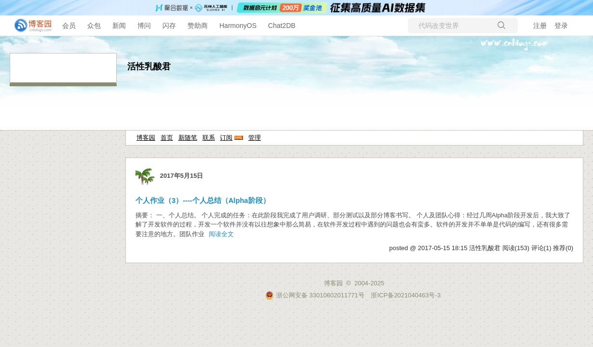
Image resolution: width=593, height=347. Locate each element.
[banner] (29, 25)
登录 (561, 25)
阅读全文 (221, 234)
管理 (254, 137)
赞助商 (198, 25)
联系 (208, 137)
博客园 (145, 137)
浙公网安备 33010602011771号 (314, 295)
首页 (167, 137)
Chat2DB (282, 25)
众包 (94, 25)
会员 (69, 25)
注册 (540, 25)
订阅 (226, 137)
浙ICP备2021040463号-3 (406, 295)
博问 (144, 25)
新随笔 (187, 137)
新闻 (119, 25)
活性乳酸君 (149, 66)
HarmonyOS (237, 25)
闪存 (169, 25)
